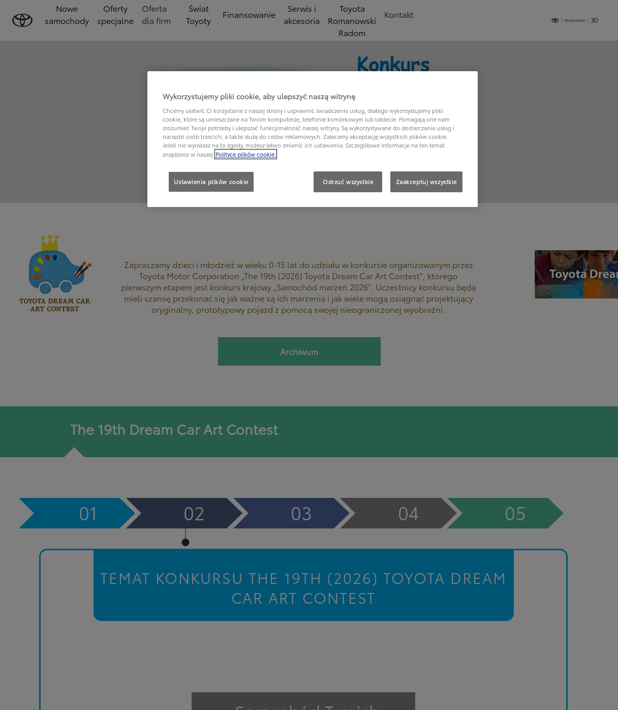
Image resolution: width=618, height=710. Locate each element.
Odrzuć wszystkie (348, 182)
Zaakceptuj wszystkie (426, 182)
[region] (312, 139)
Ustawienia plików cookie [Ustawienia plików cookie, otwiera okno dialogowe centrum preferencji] (211, 182)
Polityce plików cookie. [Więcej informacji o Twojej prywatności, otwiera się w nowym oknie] (245, 154)
